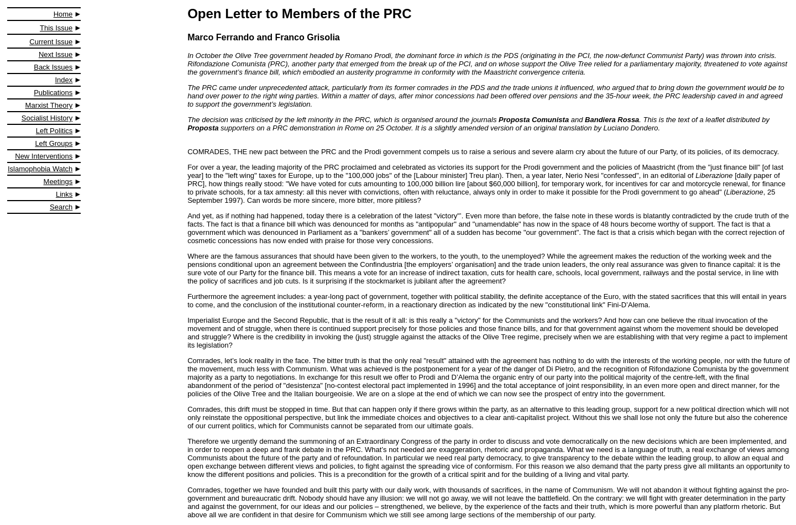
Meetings (58, 181)
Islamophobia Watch (40, 169)
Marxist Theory (49, 105)
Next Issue (55, 54)
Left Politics (54, 131)
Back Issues (53, 67)
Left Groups (53, 143)
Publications (53, 92)
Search (61, 207)
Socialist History (47, 118)
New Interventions (43, 156)
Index (64, 80)
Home (63, 14)
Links (64, 194)
